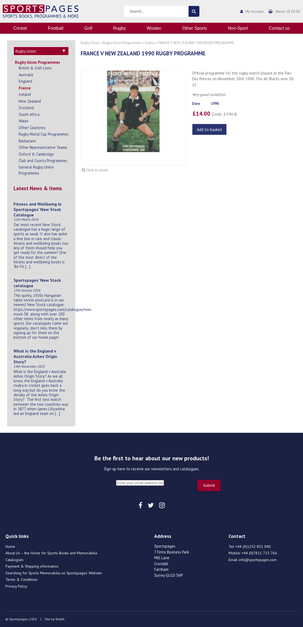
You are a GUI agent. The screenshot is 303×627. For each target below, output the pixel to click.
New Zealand (30, 101)
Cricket (20, 28)
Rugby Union (90, 43)
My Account (254, 11)
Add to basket (209, 129)
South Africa (29, 114)
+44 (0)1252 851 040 (253, 546)
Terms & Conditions (21, 579)
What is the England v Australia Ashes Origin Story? (35, 356)
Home (10, 546)
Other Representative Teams (43, 147)
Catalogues (14, 559)
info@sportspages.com (257, 559)
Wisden (154, 28)
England (25, 81)
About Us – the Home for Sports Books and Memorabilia (51, 553)
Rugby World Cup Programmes (43, 134)
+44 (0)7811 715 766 (259, 553)
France (25, 87)
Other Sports (194, 28)
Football (56, 28)
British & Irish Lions (35, 68)
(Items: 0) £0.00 (287, 11)
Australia (26, 74)
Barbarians (27, 140)
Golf (88, 28)
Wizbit (59, 619)
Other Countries (32, 127)
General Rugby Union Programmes (36, 170)
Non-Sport (238, 28)
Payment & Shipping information (31, 566)
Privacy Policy (16, 586)
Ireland (25, 94)
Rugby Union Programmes (37, 62)
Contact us (279, 28)
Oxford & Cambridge (36, 154)
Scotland (26, 107)
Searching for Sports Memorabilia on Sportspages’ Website (53, 573)
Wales (23, 120)
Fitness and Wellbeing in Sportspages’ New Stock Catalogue (37, 209)
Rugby (119, 28)
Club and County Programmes (43, 160)
